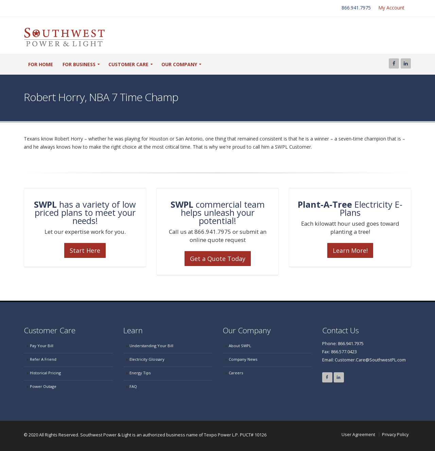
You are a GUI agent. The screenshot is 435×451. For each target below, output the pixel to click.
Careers (236, 372)
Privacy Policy (395, 434)
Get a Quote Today (217, 259)
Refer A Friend (43, 359)
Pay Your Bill (41, 345)
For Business (79, 64)
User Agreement (358, 434)
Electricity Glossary (146, 359)
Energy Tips (140, 372)
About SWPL (240, 345)
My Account (391, 7)
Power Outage (43, 386)
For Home (40, 64)
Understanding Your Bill (151, 345)
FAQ (133, 386)
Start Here (85, 250)
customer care (128, 64)
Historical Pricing (45, 372)
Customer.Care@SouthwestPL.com (370, 360)
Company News (243, 359)
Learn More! (350, 250)
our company (179, 64)
